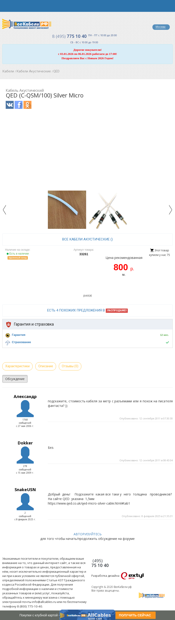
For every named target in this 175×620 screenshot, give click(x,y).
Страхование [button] (21, 342)
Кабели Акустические (33, 71)
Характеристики (17, 366)
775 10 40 (69, 36)
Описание (45, 366)
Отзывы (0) (70, 366)
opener (6, 6)
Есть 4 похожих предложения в (87, 310)
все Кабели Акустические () (87, 239)
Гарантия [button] (18, 335)
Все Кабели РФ (26, 24)
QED (56, 71)
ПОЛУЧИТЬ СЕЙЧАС (135, 615)
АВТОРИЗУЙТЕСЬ (88, 534)
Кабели (8, 71)
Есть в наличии (18, 253)
